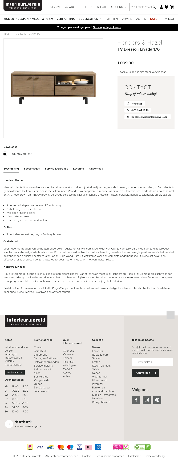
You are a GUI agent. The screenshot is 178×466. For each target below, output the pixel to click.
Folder (86, 7)
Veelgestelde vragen (41, 382)
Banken (96, 347)
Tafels (95, 369)
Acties (141, 19)
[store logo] (22, 5)
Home (6, 33)
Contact (168, 19)
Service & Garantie (56, 169)
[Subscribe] (145, 373)
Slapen (96, 373)
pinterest (157, 400)
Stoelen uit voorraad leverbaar (104, 396)
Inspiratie (101, 7)
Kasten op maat (101, 366)
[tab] (13, 168)
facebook (136, 400)
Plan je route (12, 372)
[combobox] (144, 7)
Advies (127, 19)
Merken (112, 19)
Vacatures (72, 7)
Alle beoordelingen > (28, 426)
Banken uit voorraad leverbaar (103, 389)
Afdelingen (118, 7)
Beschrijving (11, 169)
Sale (153, 19)
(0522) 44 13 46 (139, 110)
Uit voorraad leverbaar (99, 382)
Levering (78, 169)
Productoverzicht (20, 154)
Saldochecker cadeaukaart (42, 389)
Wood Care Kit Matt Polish (81, 256)
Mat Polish (87, 249)
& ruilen (42, 371)
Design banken (101, 402)
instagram (147, 400)
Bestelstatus (41, 377)
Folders (67, 358)
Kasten (96, 362)
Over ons (54, 7)
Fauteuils (97, 351)
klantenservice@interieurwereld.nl (149, 117)
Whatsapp (137, 104)
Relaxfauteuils (100, 355)
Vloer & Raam (100, 377)
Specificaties (32, 169)
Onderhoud (96, 169)
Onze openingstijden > (107, 27)
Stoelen (96, 358)
